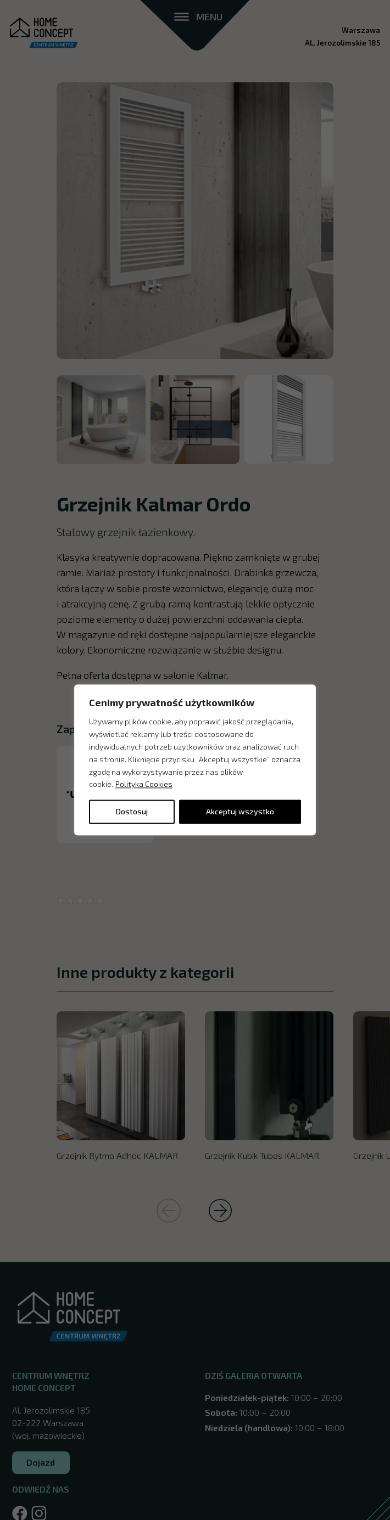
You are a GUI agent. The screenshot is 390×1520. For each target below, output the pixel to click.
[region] (195, 759)
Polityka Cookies (143, 784)
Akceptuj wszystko (240, 812)
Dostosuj (132, 812)
